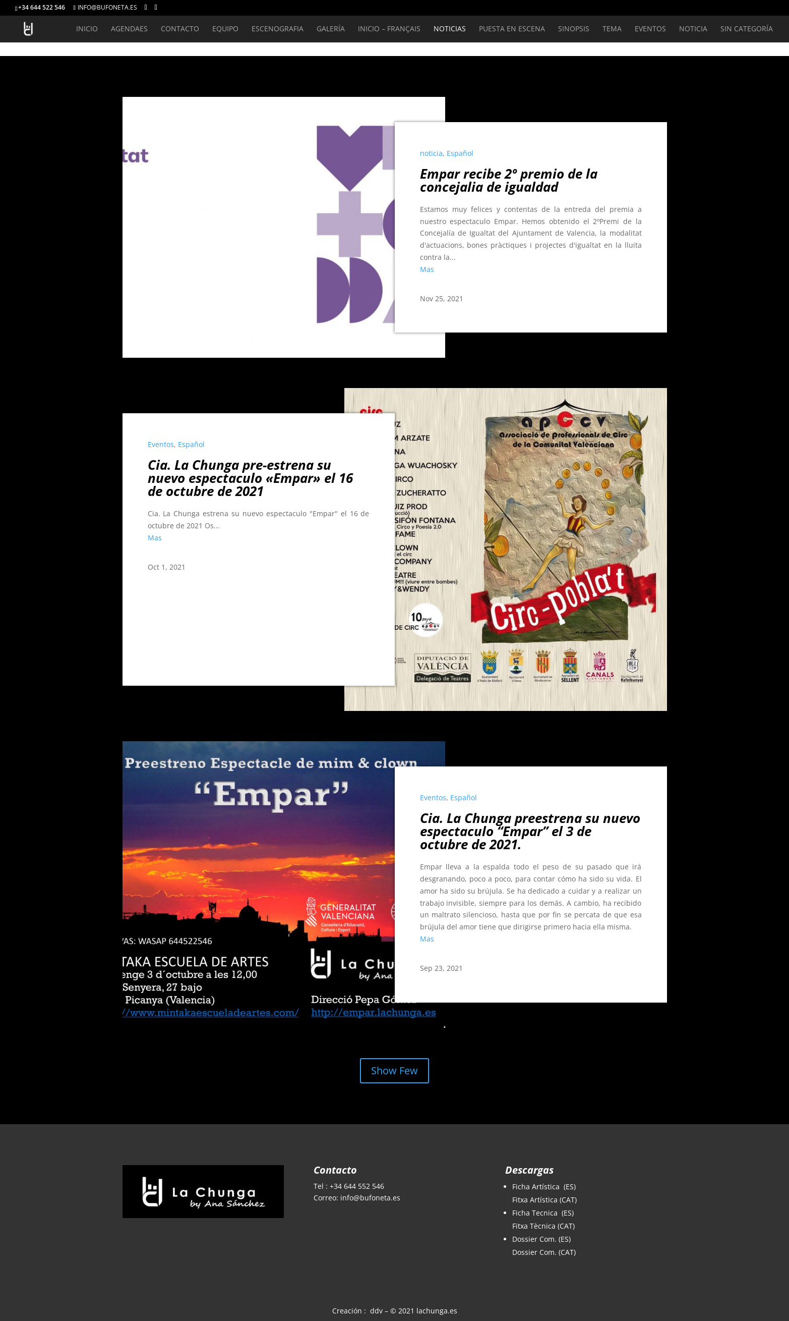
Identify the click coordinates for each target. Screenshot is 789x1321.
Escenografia (278, 29)
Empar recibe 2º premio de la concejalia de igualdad (508, 180)
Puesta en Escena (512, 29)
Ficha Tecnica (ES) (543, 1213)
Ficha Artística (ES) (544, 1186)
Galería (331, 29)
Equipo (225, 29)
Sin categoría (746, 29)
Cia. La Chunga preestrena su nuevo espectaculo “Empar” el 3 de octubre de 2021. (530, 831)
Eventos (650, 29)
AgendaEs (129, 29)
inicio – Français (389, 29)
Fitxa (521, 1226)
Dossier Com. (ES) (541, 1239)
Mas (427, 269)
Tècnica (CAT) (552, 1226)
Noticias (450, 29)
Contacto (180, 29)
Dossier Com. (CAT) (544, 1252)
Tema (612, 29)
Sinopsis (573, 29)
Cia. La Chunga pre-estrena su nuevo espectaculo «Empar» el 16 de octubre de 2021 (250, 478)
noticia (693, 29)
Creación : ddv (357, 1310)
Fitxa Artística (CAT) (544, 1199)
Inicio (87, 29)
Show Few (394, 1070)
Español (460, 153)
